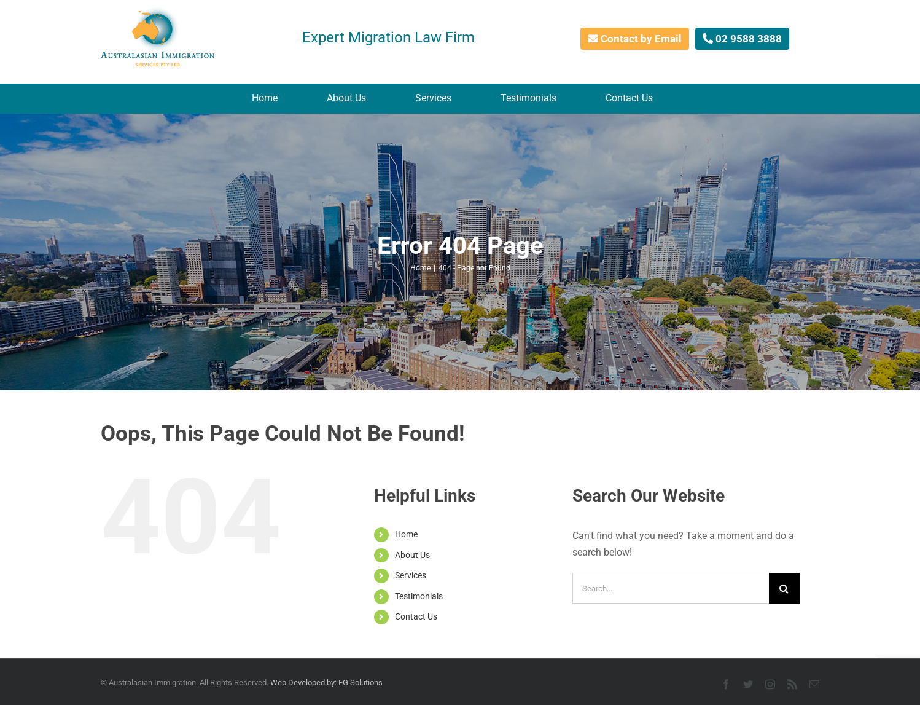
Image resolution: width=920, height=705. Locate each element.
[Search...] (670, 588)
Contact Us (416, 616)
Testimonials (419, 596)
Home (406, 534)
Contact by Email (635, 39)
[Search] (784, 588)
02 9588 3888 (742, 39)
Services (410, 575)
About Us (412, 555)
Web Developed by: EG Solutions (326, 682)
